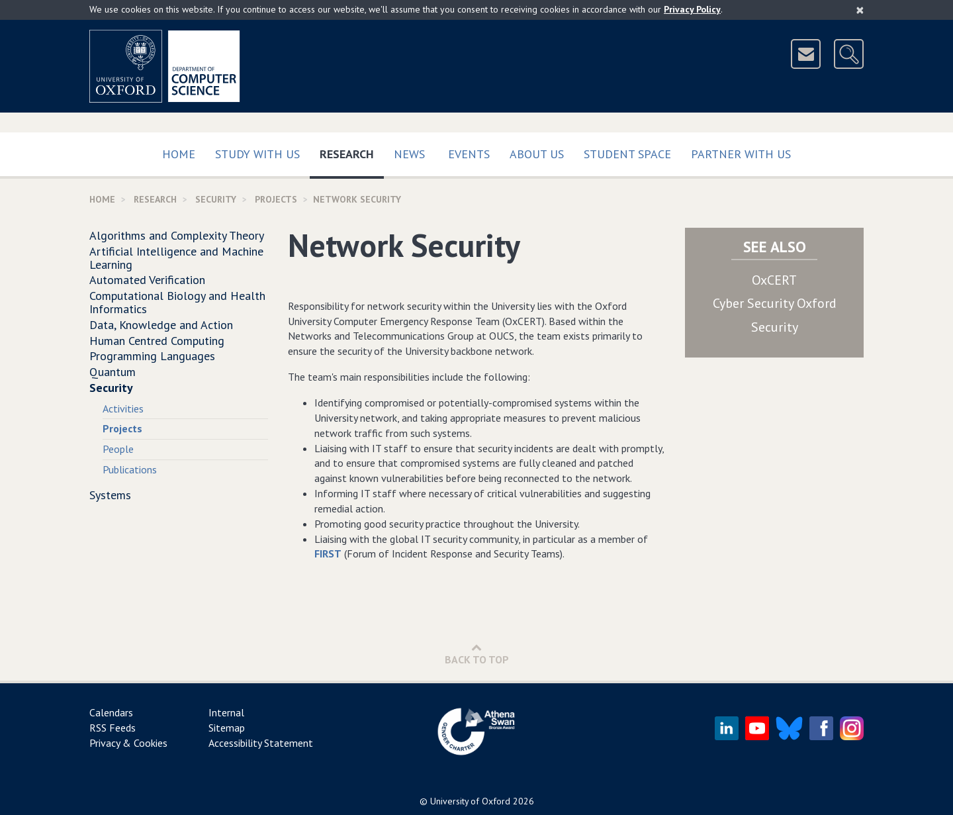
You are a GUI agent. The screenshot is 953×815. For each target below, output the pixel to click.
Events (469, 154)
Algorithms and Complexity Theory (176, 235)
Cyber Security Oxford (775, 303)
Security (215, 199)
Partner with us (741, 154)
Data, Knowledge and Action (161, 324)
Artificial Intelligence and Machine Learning (176, 258)
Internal (226, 712)
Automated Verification (147, 279)
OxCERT (774, 280)
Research (352, 151)
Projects (276, 199)
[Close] (860, 10)
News (409, 154)
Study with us (257, 154)
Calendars (111, 712)
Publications (130, 469)
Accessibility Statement (260, 742)
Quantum (112, 371)
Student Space (627, 154)
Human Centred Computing (156, 340)
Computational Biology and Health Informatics (177, 302)
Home (178, 154)
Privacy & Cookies (128, 742)
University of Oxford (470, 801)
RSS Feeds (112, 727)
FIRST (327, 553)
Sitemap (226, 727)
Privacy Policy (692, 9)
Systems (110, 495)
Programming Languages (152, 355)
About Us (537, 154)
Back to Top (477, 654)
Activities (123, 408)
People (118, 448)
